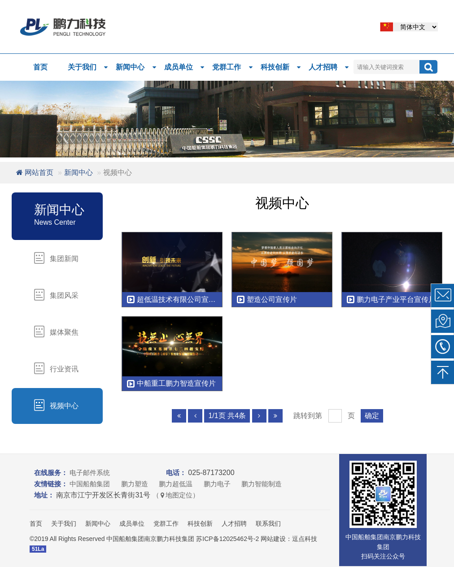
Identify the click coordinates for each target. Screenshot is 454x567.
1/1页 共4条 (227, 415)
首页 (40, 67)
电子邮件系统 (90, 472)
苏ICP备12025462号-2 (227, 538)
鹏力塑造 (134, 484)
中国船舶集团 (90, 484)
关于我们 (88, 67)
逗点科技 (304, 538)
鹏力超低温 (175, 484)
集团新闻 (56, 258)
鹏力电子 (217, 484)
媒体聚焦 (56, 331)
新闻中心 (136, 67)
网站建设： (276, 538)
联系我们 (268, 523)
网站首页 (34, 172)
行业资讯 (56, 368)
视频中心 (56, 405)
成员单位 (184, 67)
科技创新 (281, 67)
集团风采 (56, 295)
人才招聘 (329, 67)
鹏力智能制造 (261, 484)
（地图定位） (176, 495)
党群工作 (232, 67)
